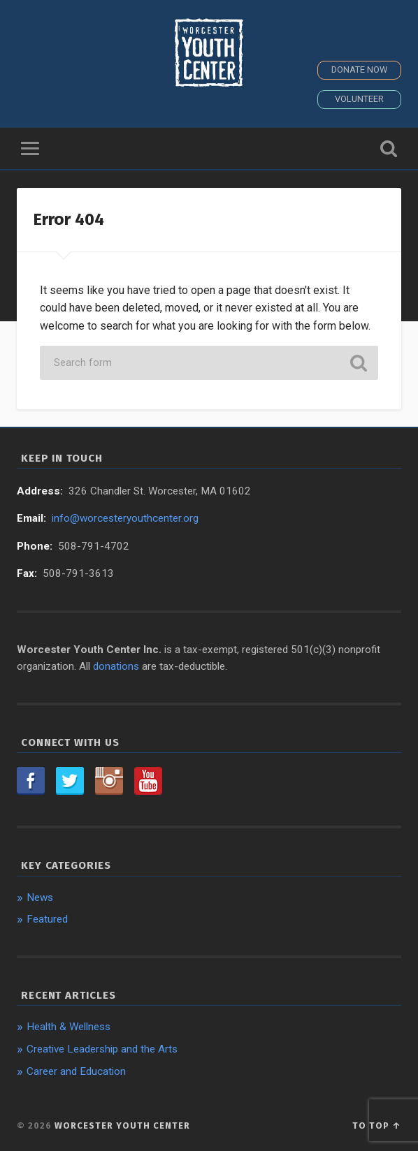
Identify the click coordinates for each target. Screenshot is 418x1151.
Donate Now (359, 69)
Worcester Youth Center (122, 1125)
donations (116, 666)
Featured (47, 919)
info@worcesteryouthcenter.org (125, 518)
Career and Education (76, 1071)
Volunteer (359, 99)
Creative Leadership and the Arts (102, 1049)
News (40, 897)
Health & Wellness (68, 1026)
